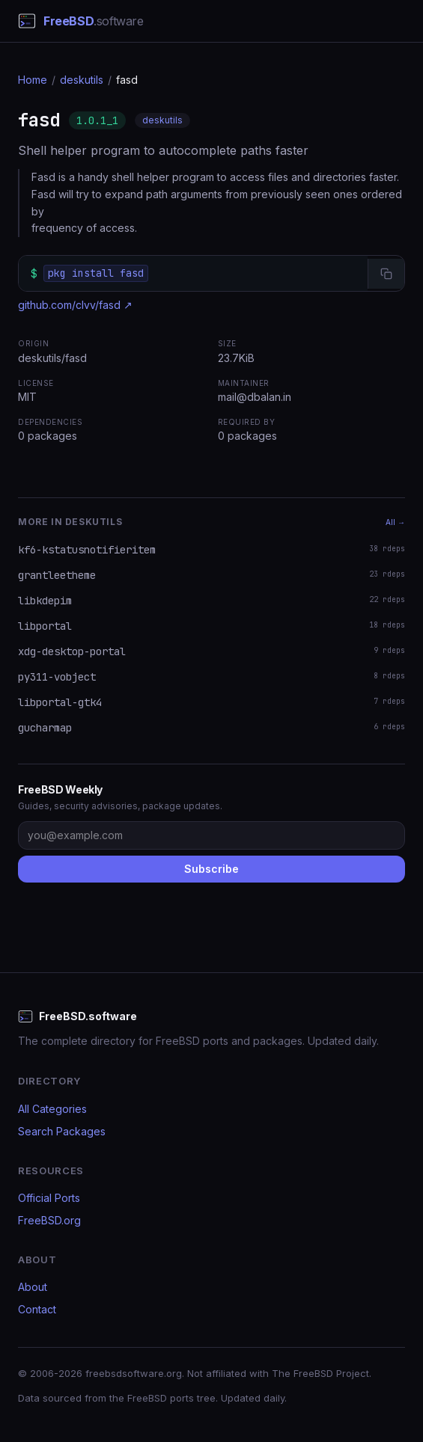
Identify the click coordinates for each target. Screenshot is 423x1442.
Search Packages (62, 1131)
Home (32, 79)
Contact (37, 1309)
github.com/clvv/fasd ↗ (75, 304)
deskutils (81, 79)
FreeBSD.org (49, 1220)
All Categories (52, 1108)
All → (395, 522)
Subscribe (211, 868)
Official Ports (49, 1197)
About (32, 1286)
